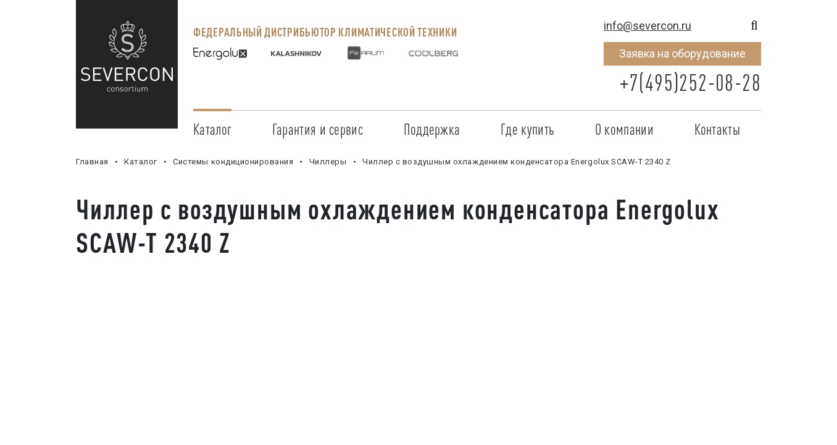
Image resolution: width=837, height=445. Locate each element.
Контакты (717, 129)
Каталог (212, 129)
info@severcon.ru (647, 25)
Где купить (527, 129)
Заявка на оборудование (682, 53)
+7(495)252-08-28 (690, 82)
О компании (624, 129)
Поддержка (432, 129)
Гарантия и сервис (317, 129)
